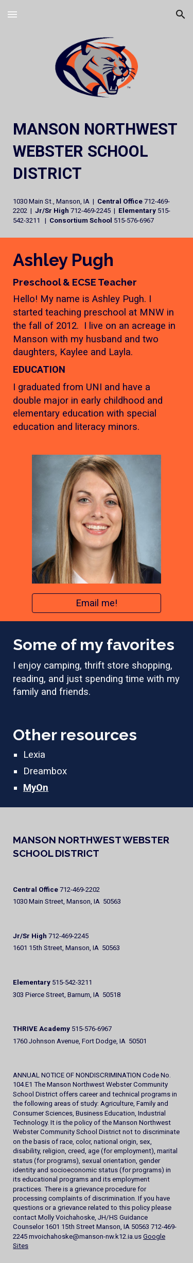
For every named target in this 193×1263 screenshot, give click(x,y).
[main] (96, 171)
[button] (12, 14)
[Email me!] (96, 603)
